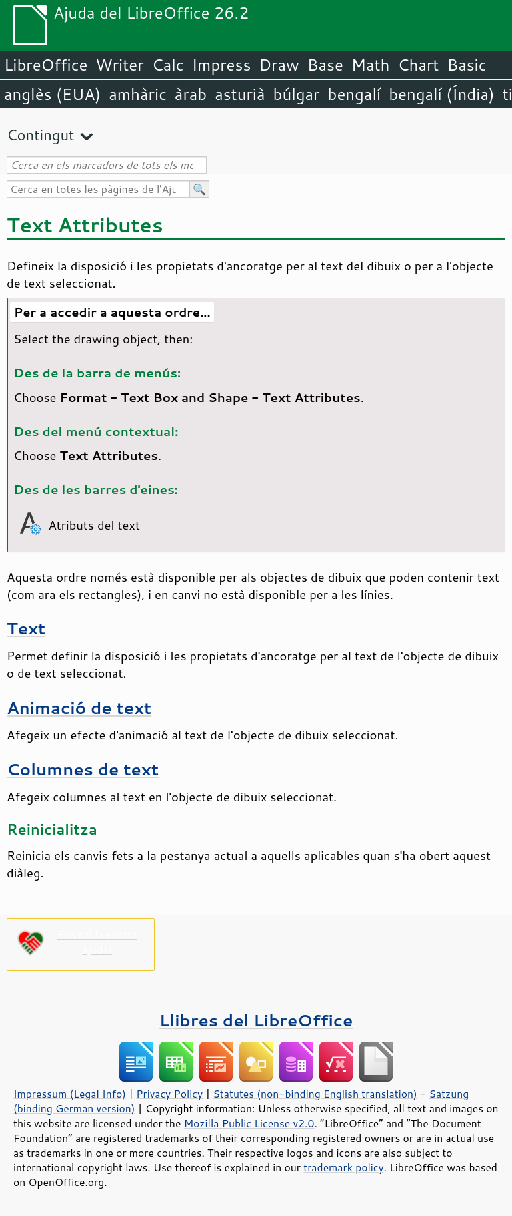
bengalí (354, 94)
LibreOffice (45, 64)
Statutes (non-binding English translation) (315, 1093)
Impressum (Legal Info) (69, 1093)
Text (26, 628)
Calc (168, 64)
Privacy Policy (169, 1093)
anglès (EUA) (52, 94)
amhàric (138, 94)
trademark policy (343, 1167)
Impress (221, 64)
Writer (119, 64)
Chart (418, 64)
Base (325, 64)
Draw (279, 64)
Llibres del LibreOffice (256, 1020)
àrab (191, 94)
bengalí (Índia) (442, 94)
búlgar (296, 94)
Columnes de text (83, 769)
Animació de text (79, 707)
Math (370, 64)
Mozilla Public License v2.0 (249, 1123)
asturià (240, 94)
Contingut (40, 134)
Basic (466, 64)
